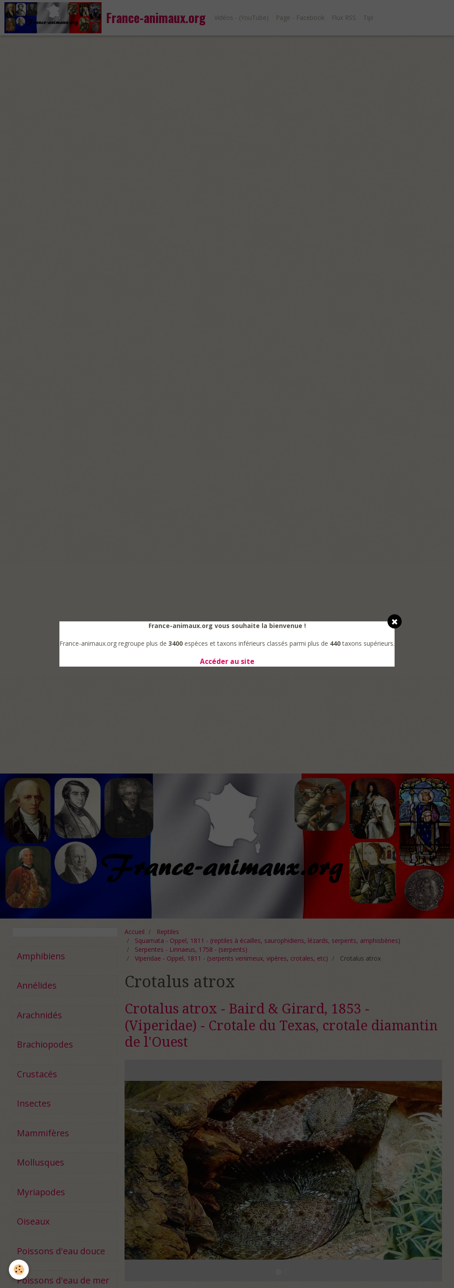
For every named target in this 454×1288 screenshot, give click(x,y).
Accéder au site (227, 661)
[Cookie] (19, 1270)
